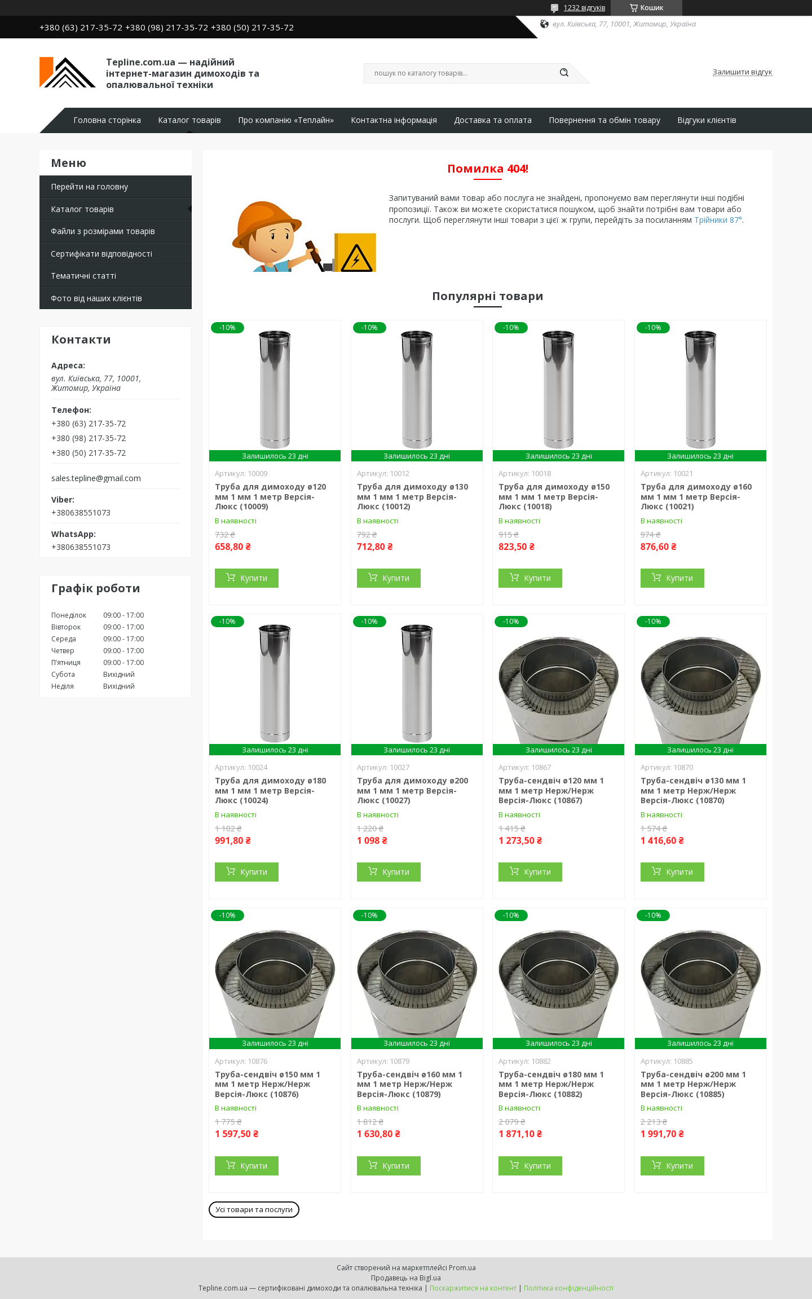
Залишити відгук (743, 72)
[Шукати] (564, 73)
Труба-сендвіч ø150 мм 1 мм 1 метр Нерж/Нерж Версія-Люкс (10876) (267, 1084)
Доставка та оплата (493, 120)
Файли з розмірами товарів (103, 231)
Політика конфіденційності (569, 1288)
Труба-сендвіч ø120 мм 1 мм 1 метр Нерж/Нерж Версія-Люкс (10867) (551, 790)
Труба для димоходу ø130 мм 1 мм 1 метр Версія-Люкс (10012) (412, 496)
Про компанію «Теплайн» (286, 120)
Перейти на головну (89, 186)
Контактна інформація (394, 120)
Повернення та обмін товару (604, 120)
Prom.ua (462, 1267)
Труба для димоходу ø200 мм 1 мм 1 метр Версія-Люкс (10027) (412, 790)
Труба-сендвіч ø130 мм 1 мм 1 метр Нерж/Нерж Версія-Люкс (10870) (693, 790)
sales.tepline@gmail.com (96, 478)
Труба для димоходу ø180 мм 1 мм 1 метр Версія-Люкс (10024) (270, 790)
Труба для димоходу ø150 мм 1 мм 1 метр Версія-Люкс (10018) (554, 496)
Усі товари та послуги (254, 1209)
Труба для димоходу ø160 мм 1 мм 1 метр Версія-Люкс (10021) (696, 496)
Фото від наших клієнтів (96, 298)
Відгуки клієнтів (706, 120)
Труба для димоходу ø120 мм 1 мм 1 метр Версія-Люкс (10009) (270, 496)
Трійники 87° (718, 219)
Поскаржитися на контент (473, 1288)
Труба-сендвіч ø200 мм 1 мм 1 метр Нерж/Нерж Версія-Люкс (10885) (693, 1084)
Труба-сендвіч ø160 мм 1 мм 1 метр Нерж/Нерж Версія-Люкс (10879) (409, 1084)
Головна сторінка (107, 120)
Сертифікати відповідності (101, 253)
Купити (253, 578)
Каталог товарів (189, 120)
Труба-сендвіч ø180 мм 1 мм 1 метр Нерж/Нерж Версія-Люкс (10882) (551, 1084)
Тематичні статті (83, 275)
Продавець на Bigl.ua (406, 1278)
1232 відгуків (584, 7)
